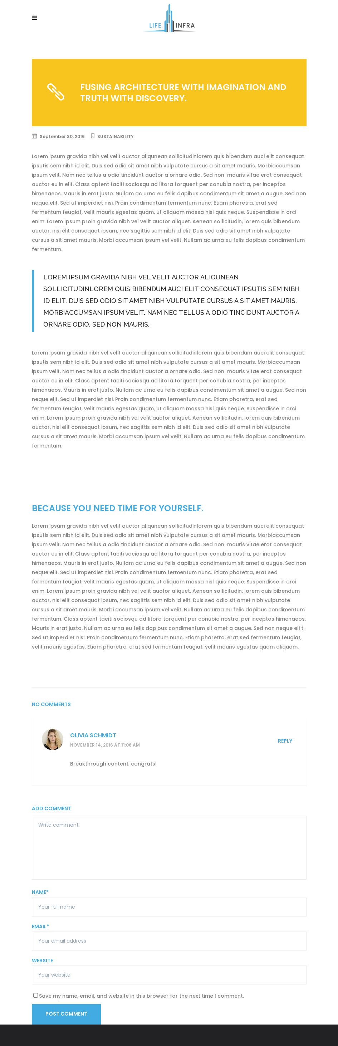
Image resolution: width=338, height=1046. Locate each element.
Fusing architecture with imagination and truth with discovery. (183, 92)
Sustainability (115, 136)
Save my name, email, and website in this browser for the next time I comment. (141, 995)
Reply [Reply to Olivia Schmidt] (285, 740)
